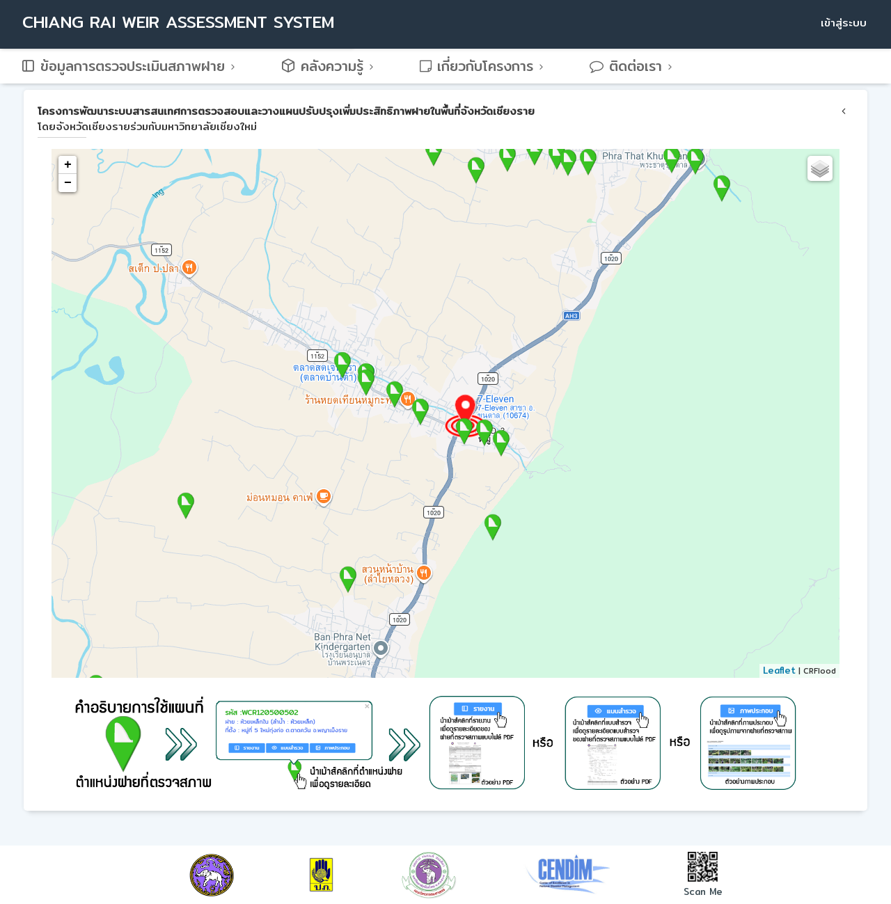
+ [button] (68, 165)
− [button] (68, 183)
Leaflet (779, 670)
